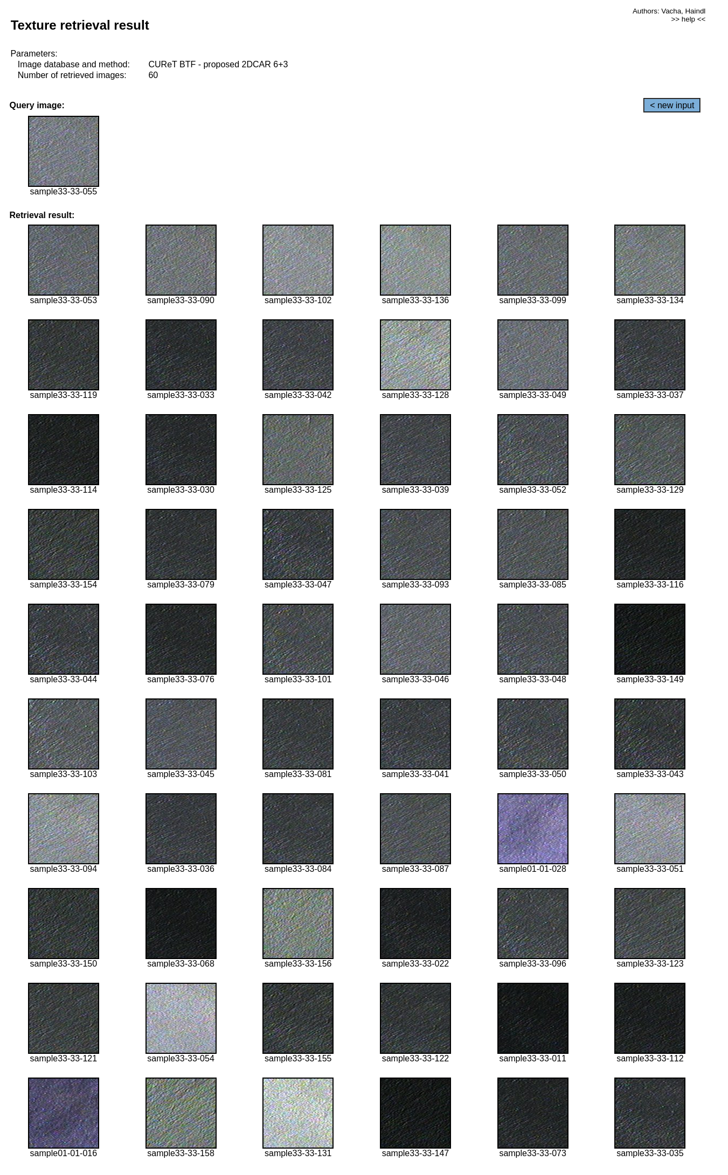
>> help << (688, 19)
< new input (672, 105)
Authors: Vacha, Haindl (669, 11)
